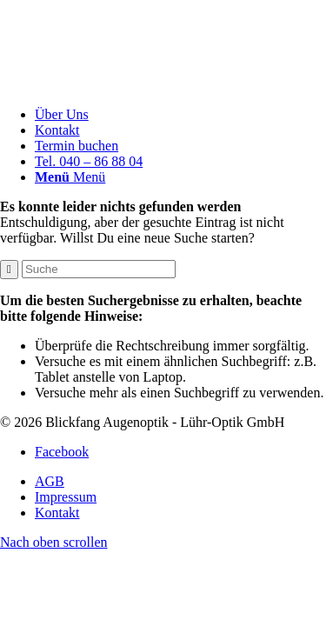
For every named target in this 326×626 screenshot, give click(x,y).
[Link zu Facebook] (62, 451)
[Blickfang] (163, 84)
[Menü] (70, 177)
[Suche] (99, 269)
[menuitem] (180, 115)
